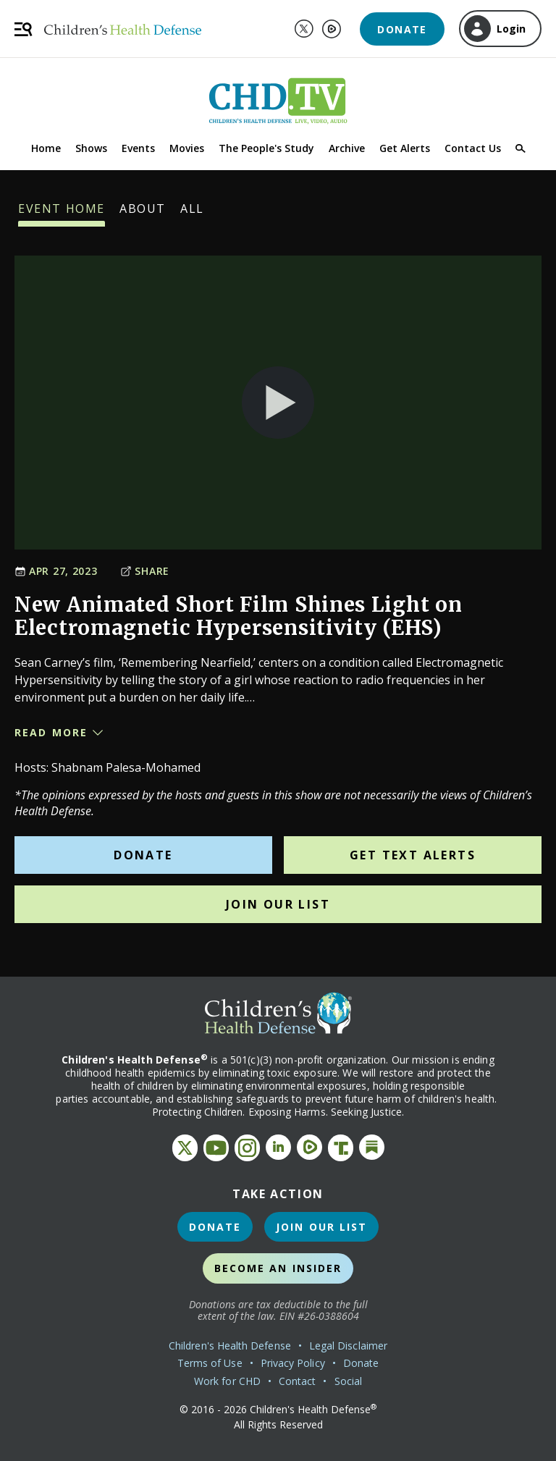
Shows (91, 148)
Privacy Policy (293, 1363)
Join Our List (278, 904)
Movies (186, 148)
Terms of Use (210, 1363)
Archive (347, 148)
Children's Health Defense (230, 1345)
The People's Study (266, 148)
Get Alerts (404, 148)
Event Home (61, 214)
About (142, 214)
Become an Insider (278, 1268)
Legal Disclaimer (348, 1345)
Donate (401, 29)
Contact (297, 1381)
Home (46, 148)
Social (348, 1381)
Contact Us (473, 148)
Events (138, 148)
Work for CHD (227, 1381)
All (192, 214)
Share (144, 571)
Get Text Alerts (413, 855)
